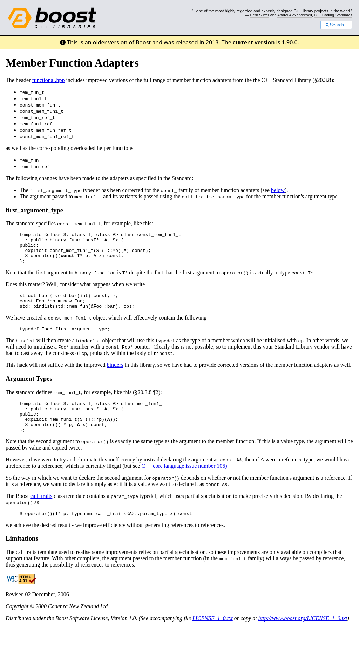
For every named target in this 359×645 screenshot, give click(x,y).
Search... (336, 24)
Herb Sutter (259, 15)
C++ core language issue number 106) (184, 483)
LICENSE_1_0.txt (212, 636)
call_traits (41, 513)
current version (254, 42)
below (278, 190)
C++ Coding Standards (333, 15)
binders (115, 375)
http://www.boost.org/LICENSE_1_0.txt (302, 636)
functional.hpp (48, 80)
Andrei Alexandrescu (294, 15)
